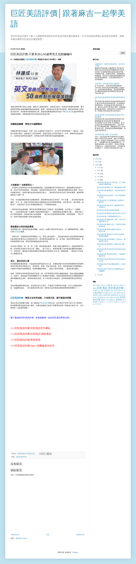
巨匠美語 (68, 112)
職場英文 (96, 302)
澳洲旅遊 (119, 300)
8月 (98, 174)
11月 (99, 167)
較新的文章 (15, 535)
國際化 (101, 295)
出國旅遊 (115, 285)
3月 (98, 180)
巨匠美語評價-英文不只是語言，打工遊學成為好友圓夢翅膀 (111, 183)
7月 (98, 177)
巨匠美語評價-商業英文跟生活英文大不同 (111, 213)
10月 (99, 170)
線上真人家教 (108, 297)
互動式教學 (96, 285)
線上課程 (117, 297)
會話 (96, 297)
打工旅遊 (101, 290)
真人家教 (117, 293)
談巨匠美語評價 (21, 457)
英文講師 (105, 293)
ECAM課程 (122, 302)
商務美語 (123, 293)
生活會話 (107, 290)
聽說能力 (102, 302)
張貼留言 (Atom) (21, 538)
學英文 (103, 300)
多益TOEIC (117, 290)
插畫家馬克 (114, 295)
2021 (97, 159)
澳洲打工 (112, 300)
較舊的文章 (80, 535)
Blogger (75, 552)
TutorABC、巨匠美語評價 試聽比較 (107, 84)
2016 (97, 165)
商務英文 (96, 295)
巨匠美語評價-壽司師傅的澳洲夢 (108, 210)
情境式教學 (106, 295)
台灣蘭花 (121, 285)
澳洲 (107, 300)
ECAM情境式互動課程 (112, 302)
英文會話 (98, 293)
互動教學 (109, 285)
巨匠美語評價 (16, 298)
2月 (98, 275)
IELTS (95, 304)
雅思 (120, 295)
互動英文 (103, 285)
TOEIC (99, 304)
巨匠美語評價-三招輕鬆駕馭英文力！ (109, 216)
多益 (112, 290)
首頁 (47, 535)
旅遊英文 (111, 293)
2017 (97, 162)
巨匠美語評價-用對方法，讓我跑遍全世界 (111, 187)
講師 (124, 300)
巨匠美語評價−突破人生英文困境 (106, 134)
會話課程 (101, 297)
